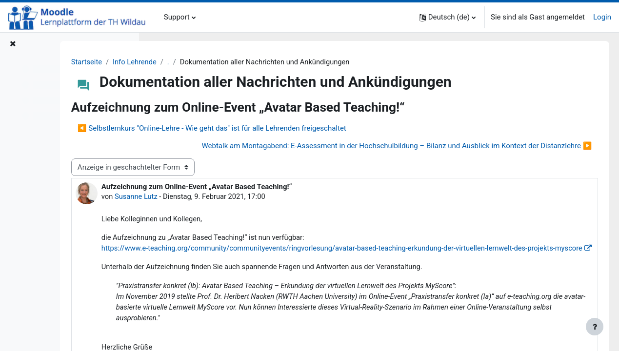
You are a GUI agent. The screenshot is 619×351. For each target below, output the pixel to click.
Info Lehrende (222, 62)
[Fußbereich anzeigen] (594, 326)
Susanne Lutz (224, 197)
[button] (447, 17)
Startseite (174, 62)
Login (602, 17)
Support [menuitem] (177, 17)
